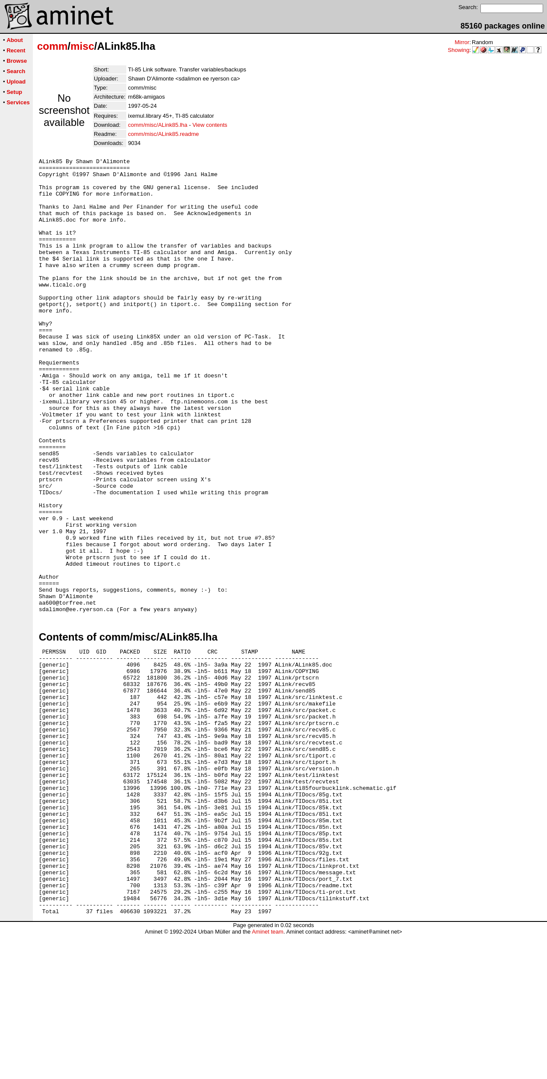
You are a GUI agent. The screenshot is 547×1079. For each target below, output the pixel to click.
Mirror (461, 42)
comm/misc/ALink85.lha (157, 125)
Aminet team (267, 1076)
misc (82, 46)
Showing (459, 50)
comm (52, 46)
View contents (209, 125)
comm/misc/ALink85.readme (163, 134)
